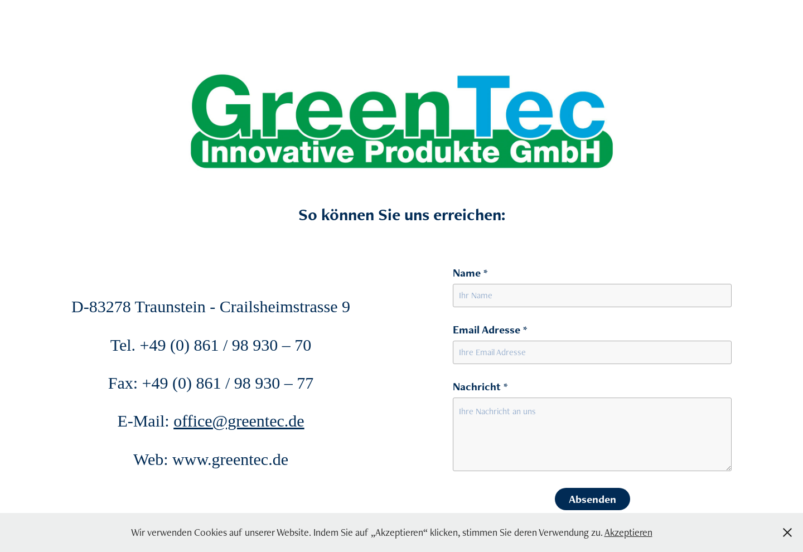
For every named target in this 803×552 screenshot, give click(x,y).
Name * (470, 272)
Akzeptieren (628, 532)
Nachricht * (480, 386)
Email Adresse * (490, 329)
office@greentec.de (238, 420)
